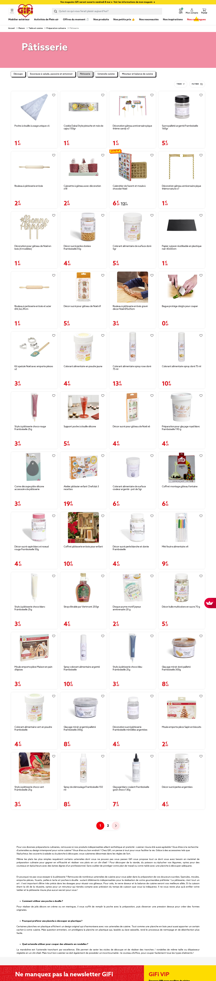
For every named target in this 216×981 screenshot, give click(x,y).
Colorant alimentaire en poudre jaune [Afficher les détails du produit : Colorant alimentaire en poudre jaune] (83, 366)
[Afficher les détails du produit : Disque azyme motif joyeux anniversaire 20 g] (132, 587)
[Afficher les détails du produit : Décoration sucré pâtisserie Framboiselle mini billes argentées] (132, 707)
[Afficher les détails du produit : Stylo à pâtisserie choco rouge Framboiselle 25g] (34, 407)
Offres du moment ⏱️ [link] (76, 19)
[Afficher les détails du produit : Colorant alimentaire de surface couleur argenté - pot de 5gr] (132, 467)
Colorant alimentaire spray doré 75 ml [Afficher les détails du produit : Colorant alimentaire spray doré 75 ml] (181, 366)
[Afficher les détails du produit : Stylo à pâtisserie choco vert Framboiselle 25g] (34, 768)
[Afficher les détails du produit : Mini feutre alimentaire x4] (182, 527)
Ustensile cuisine (106, 74)
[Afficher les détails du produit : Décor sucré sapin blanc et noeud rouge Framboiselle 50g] (34, 527)
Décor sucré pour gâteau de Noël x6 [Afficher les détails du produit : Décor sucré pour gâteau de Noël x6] (131, 426)
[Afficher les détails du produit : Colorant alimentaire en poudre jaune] (83, 347)
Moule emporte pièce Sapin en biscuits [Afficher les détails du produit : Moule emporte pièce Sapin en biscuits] (181, 727)
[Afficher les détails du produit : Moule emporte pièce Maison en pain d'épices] (34, 647)
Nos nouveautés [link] (149, 19)
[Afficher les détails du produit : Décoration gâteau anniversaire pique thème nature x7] (182, 166)
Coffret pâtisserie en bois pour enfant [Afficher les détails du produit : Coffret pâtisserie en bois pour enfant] (83, 546)
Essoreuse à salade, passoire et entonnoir (51, 74)
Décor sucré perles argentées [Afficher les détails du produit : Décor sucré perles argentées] (177, 787)
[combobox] (107, 11)
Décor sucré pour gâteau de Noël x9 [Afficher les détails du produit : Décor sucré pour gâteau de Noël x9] (82, 306)
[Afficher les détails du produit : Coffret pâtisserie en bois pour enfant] (83, 527)
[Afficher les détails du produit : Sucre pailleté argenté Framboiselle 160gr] (182, 106)
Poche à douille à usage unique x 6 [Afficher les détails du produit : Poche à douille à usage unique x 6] (31, 126)
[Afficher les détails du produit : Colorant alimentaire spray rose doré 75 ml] (132, 347)
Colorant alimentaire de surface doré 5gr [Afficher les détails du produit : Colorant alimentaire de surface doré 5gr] (132, 247)
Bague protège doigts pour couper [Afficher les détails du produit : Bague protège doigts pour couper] (180, 306)
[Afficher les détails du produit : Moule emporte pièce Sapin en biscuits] (182, 707)
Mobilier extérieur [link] (19, 19)
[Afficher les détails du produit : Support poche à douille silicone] (83, 407)
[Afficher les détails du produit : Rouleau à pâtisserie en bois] (34, 166)
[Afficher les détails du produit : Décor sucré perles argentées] (182, 768)
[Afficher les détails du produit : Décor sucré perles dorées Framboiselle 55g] (83, 227)
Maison (21, 28)
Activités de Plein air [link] (46, 19)
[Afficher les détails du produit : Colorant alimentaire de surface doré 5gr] (132, 227)
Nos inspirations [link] (173, 19)
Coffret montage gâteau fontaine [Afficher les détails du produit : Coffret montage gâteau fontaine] (179, 486)
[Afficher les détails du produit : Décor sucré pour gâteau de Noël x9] (83, 287)
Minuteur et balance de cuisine (137, 74)
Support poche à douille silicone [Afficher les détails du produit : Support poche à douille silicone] (80, 426)
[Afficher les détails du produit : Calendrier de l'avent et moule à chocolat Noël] (132, 166)
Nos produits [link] (101, 19)
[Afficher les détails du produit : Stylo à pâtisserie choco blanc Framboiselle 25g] (34, 587)
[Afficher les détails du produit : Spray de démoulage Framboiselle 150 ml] (83, 768)
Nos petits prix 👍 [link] (124, 19)
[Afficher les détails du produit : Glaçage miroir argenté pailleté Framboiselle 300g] (83, 707)
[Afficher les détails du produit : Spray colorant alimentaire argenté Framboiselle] (83, 647)
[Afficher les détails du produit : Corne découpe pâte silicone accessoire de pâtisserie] (34, 467)
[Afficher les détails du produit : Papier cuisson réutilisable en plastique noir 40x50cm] (182, 227)
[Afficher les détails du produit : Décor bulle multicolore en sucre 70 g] (182, 587)
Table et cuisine (35, 28)
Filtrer (197, 84)
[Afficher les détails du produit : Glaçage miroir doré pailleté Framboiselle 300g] (182, 647)
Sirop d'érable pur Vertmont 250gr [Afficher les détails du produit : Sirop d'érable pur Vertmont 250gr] (81, 606)
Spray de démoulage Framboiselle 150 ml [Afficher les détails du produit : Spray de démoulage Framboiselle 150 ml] (83, 788)
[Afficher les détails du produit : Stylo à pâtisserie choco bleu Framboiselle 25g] (132, 647)
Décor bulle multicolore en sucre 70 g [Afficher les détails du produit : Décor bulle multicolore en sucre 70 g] (181, 606)
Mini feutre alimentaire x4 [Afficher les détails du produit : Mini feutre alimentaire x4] (175, 546)
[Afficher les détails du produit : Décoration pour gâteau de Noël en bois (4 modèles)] (34, 227)
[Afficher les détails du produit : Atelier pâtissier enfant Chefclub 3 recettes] (83, 467)
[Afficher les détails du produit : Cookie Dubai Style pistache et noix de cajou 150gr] (83, 106)
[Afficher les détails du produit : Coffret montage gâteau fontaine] (182, 467)
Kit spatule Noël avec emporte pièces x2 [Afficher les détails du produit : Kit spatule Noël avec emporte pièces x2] (33, 368)
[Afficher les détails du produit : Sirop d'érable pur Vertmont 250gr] (83, 587)
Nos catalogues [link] (196, 19)
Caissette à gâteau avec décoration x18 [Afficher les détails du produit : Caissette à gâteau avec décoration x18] (82, 187)
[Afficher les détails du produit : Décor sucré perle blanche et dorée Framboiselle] (132, 527)
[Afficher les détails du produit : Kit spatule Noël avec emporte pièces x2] (34, 347)
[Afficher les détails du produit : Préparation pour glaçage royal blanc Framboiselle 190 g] (182, 407)
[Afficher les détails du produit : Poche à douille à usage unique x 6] (34, 106)
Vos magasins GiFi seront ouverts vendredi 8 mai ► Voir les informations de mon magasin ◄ (108, 2)
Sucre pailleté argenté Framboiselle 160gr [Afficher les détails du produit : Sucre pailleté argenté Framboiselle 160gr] (180, 127)
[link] (101, 24)
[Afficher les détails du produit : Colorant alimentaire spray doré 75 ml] (182, 347)
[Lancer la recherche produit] (55, 11)
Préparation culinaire (56, 28)
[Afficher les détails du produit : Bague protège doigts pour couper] (182, 287)
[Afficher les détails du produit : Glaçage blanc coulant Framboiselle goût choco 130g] (132, 768)
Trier (179, 84)
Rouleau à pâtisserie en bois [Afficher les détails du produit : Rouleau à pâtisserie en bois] (28, 186)
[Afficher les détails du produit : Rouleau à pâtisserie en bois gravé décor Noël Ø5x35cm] (132, 287)
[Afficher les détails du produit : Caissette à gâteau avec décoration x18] (83, 166)
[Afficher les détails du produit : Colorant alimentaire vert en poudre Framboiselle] (34, 707)
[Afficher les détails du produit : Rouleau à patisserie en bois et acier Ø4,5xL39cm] (34, 287)
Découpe (18, 74)
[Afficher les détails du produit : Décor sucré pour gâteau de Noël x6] (132, 407)
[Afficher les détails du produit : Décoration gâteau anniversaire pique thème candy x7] (132, 106)
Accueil (11, 28)
